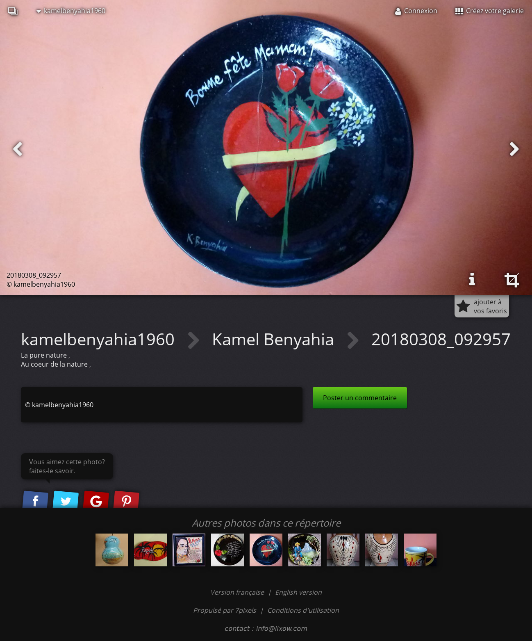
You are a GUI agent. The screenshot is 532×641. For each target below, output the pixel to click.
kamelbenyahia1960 (70, 10)
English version (298, 592)
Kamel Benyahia (275, 339)
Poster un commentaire (360, 397)
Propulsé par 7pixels (224, 610)
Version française (238, 592)
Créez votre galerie (489, 10)
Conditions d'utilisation (303, 610)
